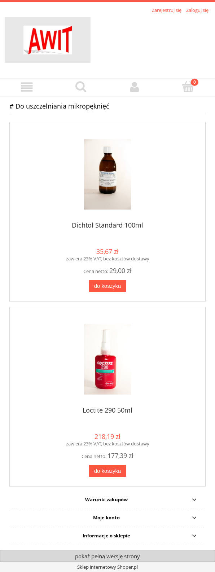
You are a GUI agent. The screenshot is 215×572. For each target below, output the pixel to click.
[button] (26, 87)
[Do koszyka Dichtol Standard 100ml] (107, 286)
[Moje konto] (134, 87)
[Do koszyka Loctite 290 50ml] (107, 471)
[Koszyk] (188, 86)
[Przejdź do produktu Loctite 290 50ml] (107, 359)
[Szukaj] (80, 86)
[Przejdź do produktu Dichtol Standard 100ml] (107, 174)
